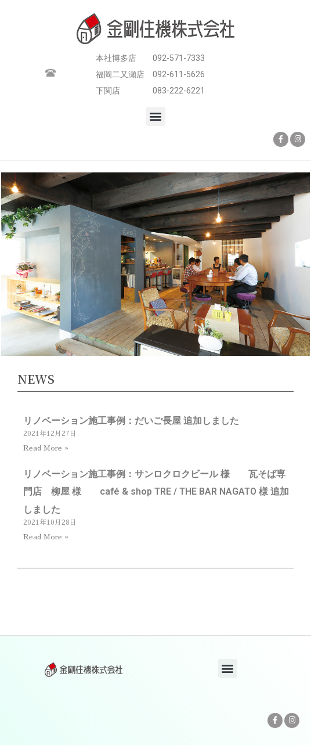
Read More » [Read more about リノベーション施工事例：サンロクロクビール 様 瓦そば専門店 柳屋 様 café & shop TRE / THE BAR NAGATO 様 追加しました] (45, 537)
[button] (155, 116)
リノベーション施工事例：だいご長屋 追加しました (131, 420)
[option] (155, 265)
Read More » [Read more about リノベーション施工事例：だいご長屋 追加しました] (45, 448)
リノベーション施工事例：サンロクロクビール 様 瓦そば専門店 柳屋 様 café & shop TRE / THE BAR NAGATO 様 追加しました (156, 491)
